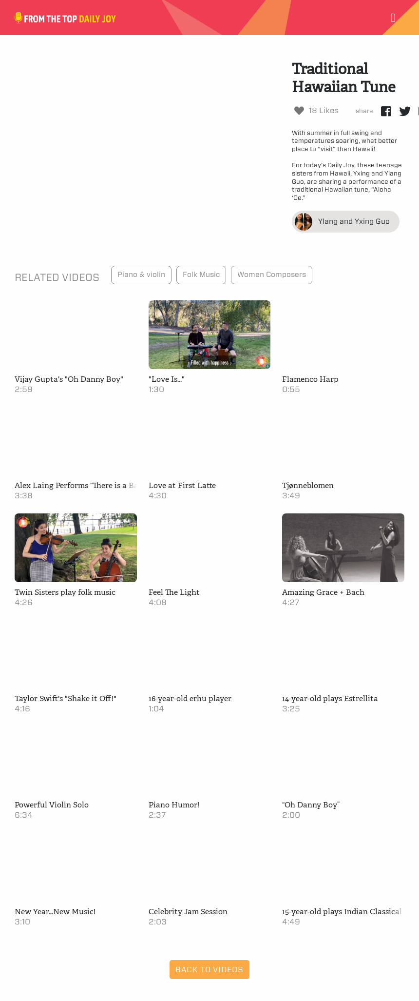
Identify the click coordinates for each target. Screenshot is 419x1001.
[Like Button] (299, 110)
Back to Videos (209, 969)
